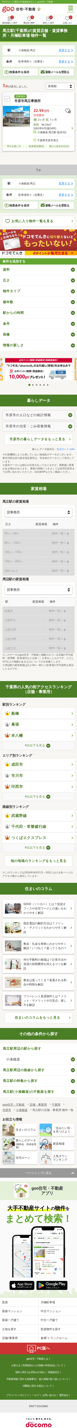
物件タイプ (11, 291)
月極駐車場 (48, 1302)
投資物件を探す (51, 1329)
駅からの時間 (13, 313)
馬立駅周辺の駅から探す (22, 1049)
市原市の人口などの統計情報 (28, 415)
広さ (6, 280)
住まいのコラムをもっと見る (37, 1018)
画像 (6, 334)
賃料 (6, 270)
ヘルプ (35, 1395)
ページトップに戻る (39, 1173)
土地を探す (9, 1329)
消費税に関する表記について (37, 1385)
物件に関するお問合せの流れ (30, 1372)
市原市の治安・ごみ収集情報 (28, 426)
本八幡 (14, 736)
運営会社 (63, 1395)
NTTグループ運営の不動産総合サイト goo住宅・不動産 (27, 2)
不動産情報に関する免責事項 (21, 1379)
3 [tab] (37, 385)
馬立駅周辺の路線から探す (24, 1070)
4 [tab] (40, 385)
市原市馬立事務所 (27, 101)
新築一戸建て (10, 1320)
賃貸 (5, 1302)
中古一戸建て (49, 1320)
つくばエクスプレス (25, 838)
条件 (6, 324)
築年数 (8, 302)
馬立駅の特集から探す (20, 1081)
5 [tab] (44, 385)
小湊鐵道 (13, 1059)
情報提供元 (53, 1372)
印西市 (14, 787)
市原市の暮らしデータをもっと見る (37, 439)
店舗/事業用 (10, 1338)
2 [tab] (33, 385)
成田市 (14, 764)
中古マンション (51, 1311)
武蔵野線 (16, 816)
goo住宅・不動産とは (37, 1358)
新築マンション (12, 1311)
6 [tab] (48, 385)
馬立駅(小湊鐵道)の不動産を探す (28, 1092)
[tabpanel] (38, 369)
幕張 (12, 724)
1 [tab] (29, 385)
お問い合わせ (49, 1395)
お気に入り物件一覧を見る (29, 221)
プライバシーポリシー (17, 1395)
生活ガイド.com (66, 449)
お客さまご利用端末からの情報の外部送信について (37, 1365)
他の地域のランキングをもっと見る (39, 861)
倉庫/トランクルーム (54, 1338)
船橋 (12, 713)
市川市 (14, 776)
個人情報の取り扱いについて (53, 1379)
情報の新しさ (13, 345)
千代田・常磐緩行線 (25, 827)
